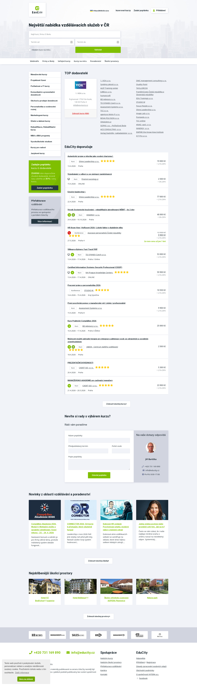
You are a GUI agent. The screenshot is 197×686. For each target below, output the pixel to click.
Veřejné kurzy (64, 61)
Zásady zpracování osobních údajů (151, 666)
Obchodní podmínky (145, 670)
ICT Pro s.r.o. (141, 136)
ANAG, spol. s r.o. (143, 124)
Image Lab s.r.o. (143, 113)
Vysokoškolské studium (41, 141)
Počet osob (117, 446)
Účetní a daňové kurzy (40, 121)
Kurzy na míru (80, 61)
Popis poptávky (75, 456)
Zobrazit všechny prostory (98, 616)
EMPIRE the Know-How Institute (150, 132)
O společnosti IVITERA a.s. (147, 674)
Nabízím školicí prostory (110, 662)
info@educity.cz (152, 470)
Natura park (152, 598)
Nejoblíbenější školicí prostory (50, 573)
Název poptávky (75, 435)
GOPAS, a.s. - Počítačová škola (113, 125)
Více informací (45, 221)
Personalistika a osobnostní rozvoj (43, 108)
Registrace (151, 662)
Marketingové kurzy (39, 115)
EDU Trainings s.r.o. (144, 98)
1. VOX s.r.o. (81, 93)
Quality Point (141, 84)
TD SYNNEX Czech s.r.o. (110, 103)
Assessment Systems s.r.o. (111, 107)
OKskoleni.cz (105, 121)
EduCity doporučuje (78, 147)
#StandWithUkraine (99, 10)
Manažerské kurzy (39, 74)
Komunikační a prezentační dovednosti (43, 93)
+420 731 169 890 (45, 652)
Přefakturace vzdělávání (110, 666)
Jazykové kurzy (38, 153)
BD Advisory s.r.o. (107, 99)
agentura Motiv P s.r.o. (110, 114)
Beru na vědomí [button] (26, 679)
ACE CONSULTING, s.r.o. (110, 129)
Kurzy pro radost (38, 147)
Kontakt (103, 674)
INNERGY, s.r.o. (142, 128)
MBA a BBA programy (40, 136)
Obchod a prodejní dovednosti (44, 101)
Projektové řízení (38, 80)
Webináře (34, 61)
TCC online (140, 120)
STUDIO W (140, 102)
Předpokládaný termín (78, 446)
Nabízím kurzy (106, 658)
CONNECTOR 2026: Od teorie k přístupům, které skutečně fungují (80, 527)
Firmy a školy (48, 61)
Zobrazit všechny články (98, 561)
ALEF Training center (109, 88)
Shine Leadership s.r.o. (146, 109)
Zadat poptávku (141, 10)
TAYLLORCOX (142, 88)
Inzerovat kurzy (123, 10)
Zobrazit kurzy (80, 113)
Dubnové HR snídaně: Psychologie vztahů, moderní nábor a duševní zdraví (116, 527)
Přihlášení (159, 10)
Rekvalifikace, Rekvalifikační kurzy (43, 128)
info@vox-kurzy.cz (80, 105)
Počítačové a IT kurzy (40, 86)
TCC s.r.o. (104, 110)
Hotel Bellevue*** (80, 598)
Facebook (141, 678)
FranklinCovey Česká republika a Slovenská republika (150, 93)
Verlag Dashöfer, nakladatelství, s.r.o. (116, 133)
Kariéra (103, 670)
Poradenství (95, 61)
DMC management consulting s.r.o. (151, 80)
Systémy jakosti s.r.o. (109, 84)
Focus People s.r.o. (144, 106)
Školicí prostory (112, 61)
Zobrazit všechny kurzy (116, 404)
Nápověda (140, 658)
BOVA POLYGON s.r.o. (109, 118)
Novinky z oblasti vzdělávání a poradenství (59, 494)
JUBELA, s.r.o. (106, 91)
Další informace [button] (22, 673)
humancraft (105, 95)
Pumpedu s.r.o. (142, 117)
